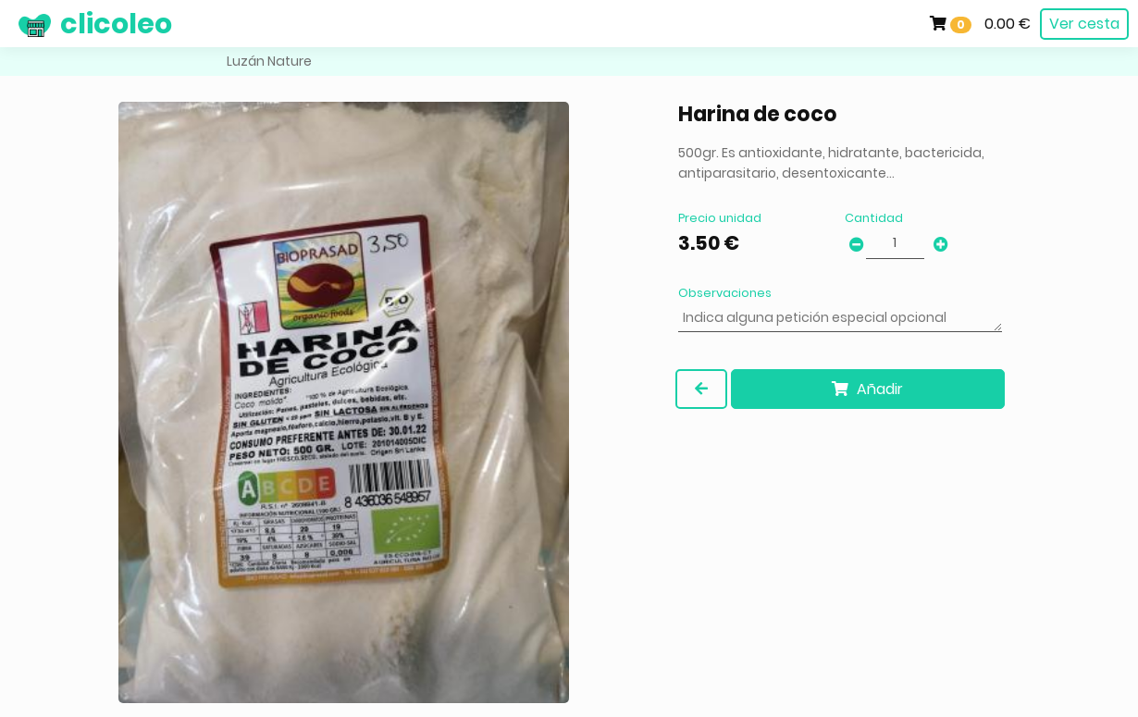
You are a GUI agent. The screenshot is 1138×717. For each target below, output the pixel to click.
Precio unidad (719, 218)
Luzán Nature (269, 61)
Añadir (867, 389)
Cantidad (874, 218)
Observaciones (725, 293)
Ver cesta (1084, 23)
